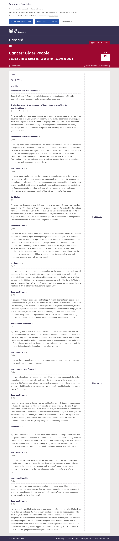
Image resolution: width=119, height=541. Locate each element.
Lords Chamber (56, 46)
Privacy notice (86, 539)
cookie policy (53, 16)
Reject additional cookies (47, 21)
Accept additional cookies (21, 21)
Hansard (16, 40)
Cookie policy (59, 539)
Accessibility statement (102, 539)
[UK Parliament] (18, 31)
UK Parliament (14, 46)
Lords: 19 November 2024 (39, 46)
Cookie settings (66, 21)
